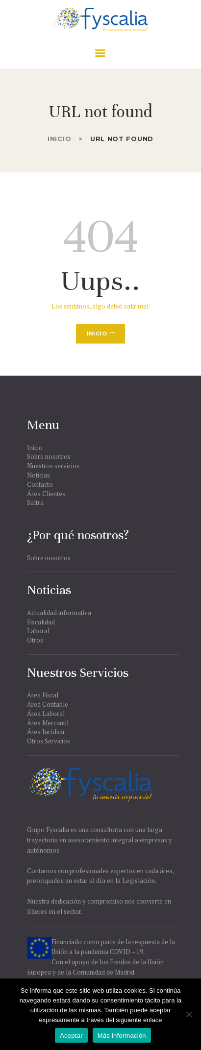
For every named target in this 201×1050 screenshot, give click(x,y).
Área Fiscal (42, 695)
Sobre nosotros (49, 456)
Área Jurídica (45, 731)
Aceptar (71, 1035)
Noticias (38, 475)
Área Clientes (46, 493)
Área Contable (47, 704)
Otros (35, 640)
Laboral (38, 630)
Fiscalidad (41, 622)
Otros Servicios (48, 741)
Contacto (40, 484)
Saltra (35, 502)
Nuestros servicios (53, 465)
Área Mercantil (48, 722)
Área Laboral (46, 713)
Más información (122, 1035)
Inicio (59, 139)
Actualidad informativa (59, 612)
